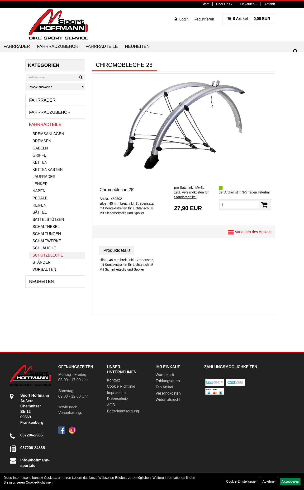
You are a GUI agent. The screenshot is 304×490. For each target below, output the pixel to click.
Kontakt (113, 380)
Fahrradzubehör (57, 46)
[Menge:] (239, 204)
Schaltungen (47, 234)
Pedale (40, 198)
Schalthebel (46, 227)
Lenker (40, 184)
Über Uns (224, 4)
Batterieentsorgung (123, 411)
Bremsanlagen (48, 134)
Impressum (116, 393)
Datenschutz (117, 399)
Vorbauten (44, 269)
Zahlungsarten (168, 381)
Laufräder (44, 177)
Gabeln (40, 148)
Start (205, 4)
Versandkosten (168, 393)
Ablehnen (269, 481)
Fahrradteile (102, 46)
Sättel (40, 212)
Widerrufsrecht (168, 399)
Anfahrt (269, 4)
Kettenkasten (48, 170)
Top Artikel (164, 387)
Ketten (40, 162)
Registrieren (204, 19)
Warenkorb (165, 375)
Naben (39, 191)
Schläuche (44, 248)
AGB (111, 405)
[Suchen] (295, 51)
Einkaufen (248, 4)
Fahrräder (17, 46)
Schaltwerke (47, 241)
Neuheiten (137, 46)
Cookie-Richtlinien (39, 482)
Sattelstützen (48, 220)
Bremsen (42, 141)
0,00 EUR (249, 19)
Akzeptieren (290, 481)
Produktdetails (116, 250)
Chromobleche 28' (117, 189)
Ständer (42, 262)
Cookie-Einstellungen (241, 481)
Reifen (40, 205)
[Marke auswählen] (55, 87)
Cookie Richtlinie (121, 386)
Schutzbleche (48, 255)
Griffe (40, 155)
